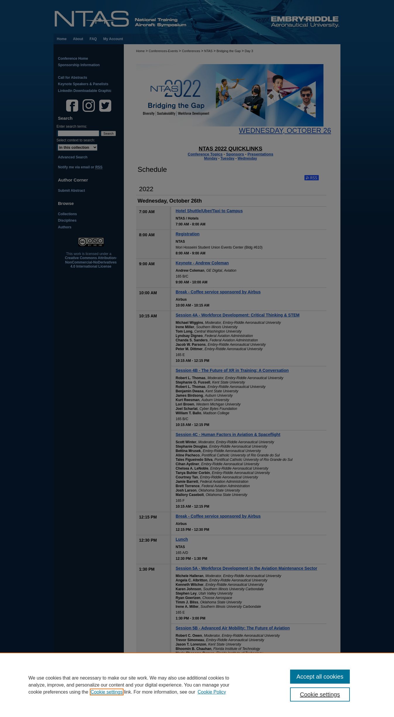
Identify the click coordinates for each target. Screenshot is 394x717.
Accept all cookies (320, 676)
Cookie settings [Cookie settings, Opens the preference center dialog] (320, 694)
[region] (197, 685)
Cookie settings (107, 691)
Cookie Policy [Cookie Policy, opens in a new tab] (212, 691)
